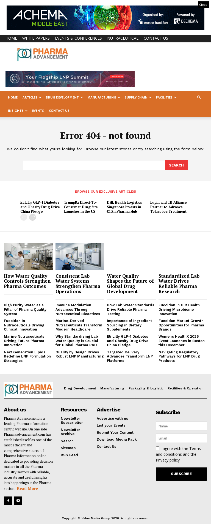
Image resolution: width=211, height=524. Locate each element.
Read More (27, 488)
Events (38, 110)
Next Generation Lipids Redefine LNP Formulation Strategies (27, 356)
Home (11, 38)
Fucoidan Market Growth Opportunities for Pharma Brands (181, 324)
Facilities (166, 97)
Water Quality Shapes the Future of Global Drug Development (130, 283)
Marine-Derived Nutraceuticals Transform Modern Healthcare (78, 324)
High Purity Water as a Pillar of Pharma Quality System (25, 309)
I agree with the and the (178, 454)
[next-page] (32, 217)
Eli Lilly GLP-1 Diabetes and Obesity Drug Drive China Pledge (40, 207)
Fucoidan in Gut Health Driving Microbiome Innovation (179, 309)
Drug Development (64, 97)
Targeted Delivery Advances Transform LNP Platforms (130, 356)
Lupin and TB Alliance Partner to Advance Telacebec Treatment (168, 207)
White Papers (36, 38)
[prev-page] (23, 217)
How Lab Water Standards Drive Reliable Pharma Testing (130, 309)
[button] (199, 97)
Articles (32, 97)
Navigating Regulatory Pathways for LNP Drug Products (179, 356)
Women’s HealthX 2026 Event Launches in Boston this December (182, 340)
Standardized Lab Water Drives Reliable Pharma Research (179, 283)
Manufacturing (103, 97)
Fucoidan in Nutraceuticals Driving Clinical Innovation (24, 324)
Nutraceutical (122, 38)
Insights (18, 110)
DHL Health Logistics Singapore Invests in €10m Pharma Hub (124, 207)
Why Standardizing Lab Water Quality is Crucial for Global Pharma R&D (76, 340)
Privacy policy (168, 459)
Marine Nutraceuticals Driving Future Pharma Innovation (24, 340)
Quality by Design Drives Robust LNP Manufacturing (79, 354)
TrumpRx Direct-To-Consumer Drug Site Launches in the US (81, 207)
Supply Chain (138, 97)
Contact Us (156, 38)
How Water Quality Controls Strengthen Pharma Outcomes (27, 280)
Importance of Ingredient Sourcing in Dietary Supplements (129, 324)
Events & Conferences (78, 38)
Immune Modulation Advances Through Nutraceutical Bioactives (77, 309)
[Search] (176, 165)
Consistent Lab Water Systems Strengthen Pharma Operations (77, 283)
